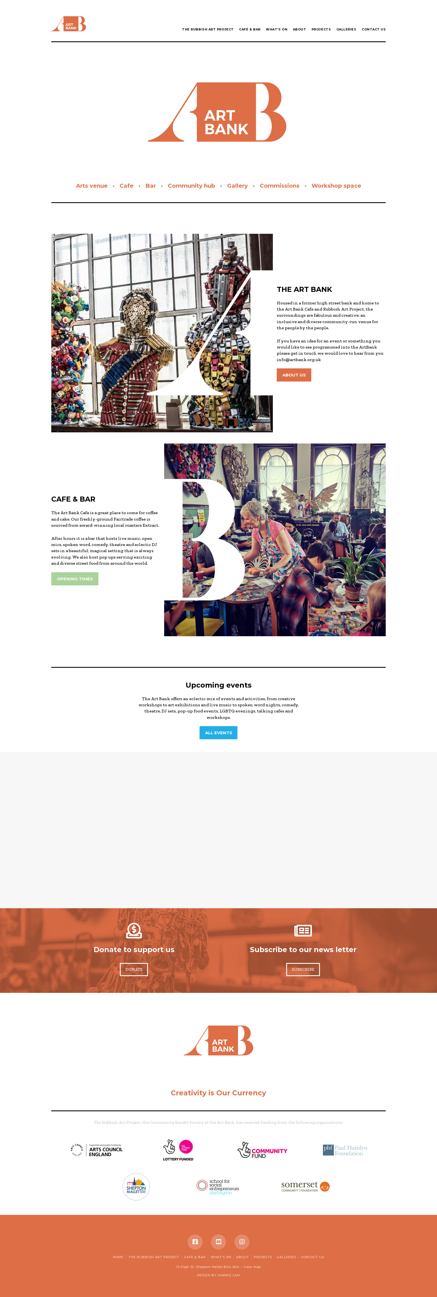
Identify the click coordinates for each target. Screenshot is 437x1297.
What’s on (221, 1257)
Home (118, 1257)
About (242, 1257)
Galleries (286, 1257)
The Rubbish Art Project (153, 1257)
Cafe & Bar (195, 1257)
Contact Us (312, 1257)
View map (252, 1267)
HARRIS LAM (229, 1275)
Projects (263, 1257)
